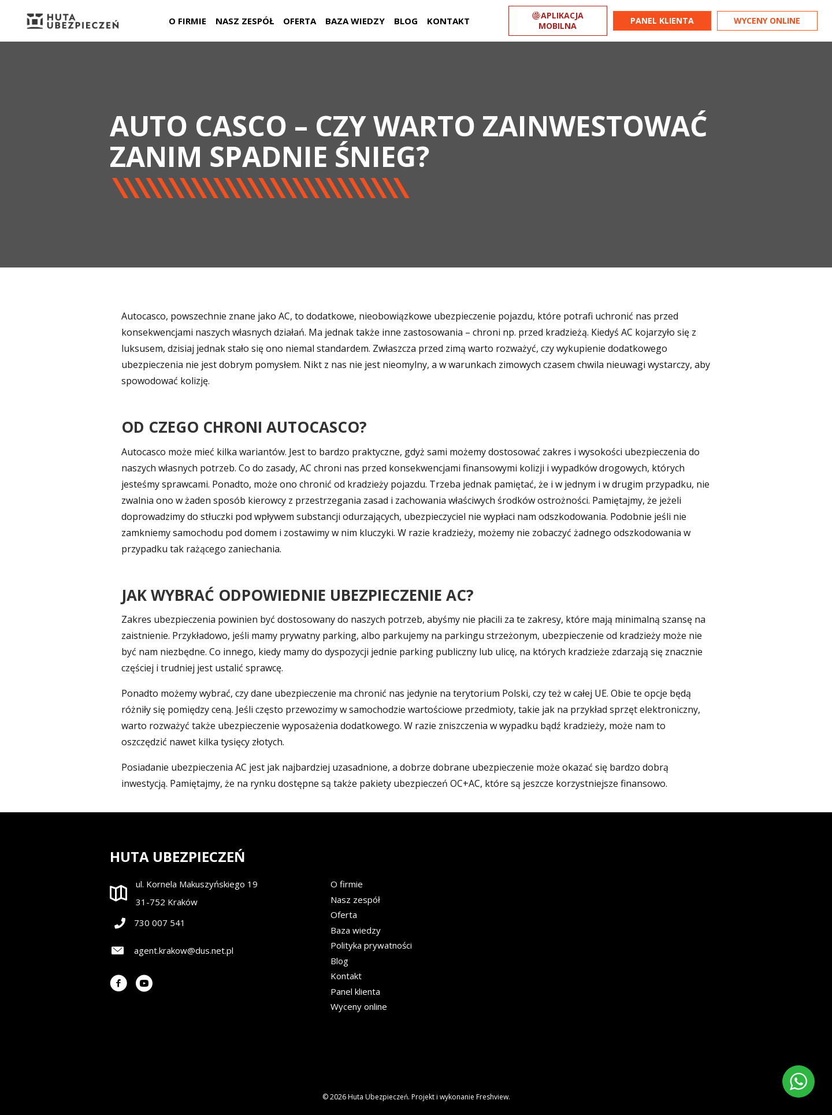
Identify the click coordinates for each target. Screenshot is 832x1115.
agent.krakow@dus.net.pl (183, 950)
